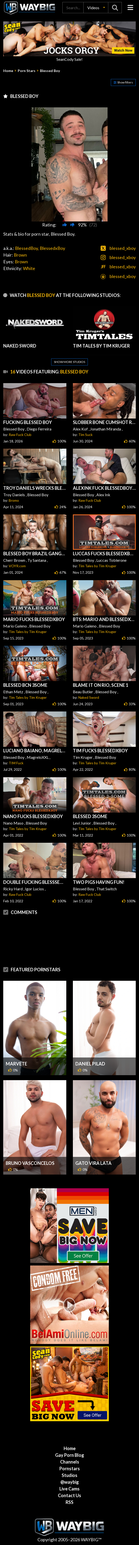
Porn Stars (26, 71)
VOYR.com (17, 566)
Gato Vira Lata (93, 1163)
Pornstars (69, 1468)
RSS (69, 1502)
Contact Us (69, 1495)
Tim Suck (85, 434)
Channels (69, 1462)
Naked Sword (88, 697)
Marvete (16, 1063)
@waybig (69, 1482)
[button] (95, 7)
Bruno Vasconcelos (30, 1163)
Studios (69, 1475)
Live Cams (69, 1488)
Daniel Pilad (90, 1063)
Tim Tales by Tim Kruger (97, 566)
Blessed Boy (50, 71)
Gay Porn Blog (69, 1455)
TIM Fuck (16, 763)
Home (8, 71)
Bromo (14, 500)
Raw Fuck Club (20, 434)
